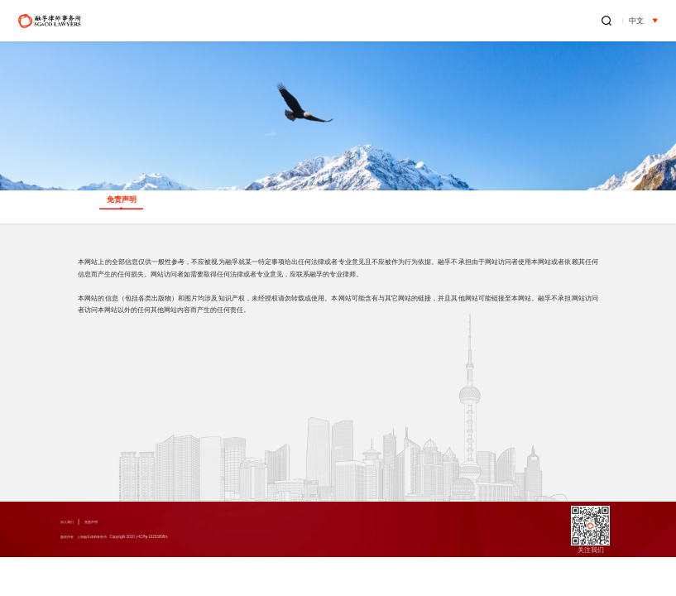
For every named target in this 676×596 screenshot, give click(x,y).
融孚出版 (501, 21)
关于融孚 (262, 21)
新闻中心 (442, 21)
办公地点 (562, 21)
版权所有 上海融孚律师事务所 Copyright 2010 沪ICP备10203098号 (162, 538)
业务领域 (322, 21)
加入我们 (73, 522)
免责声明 (111, 522)
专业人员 (382, 21)
